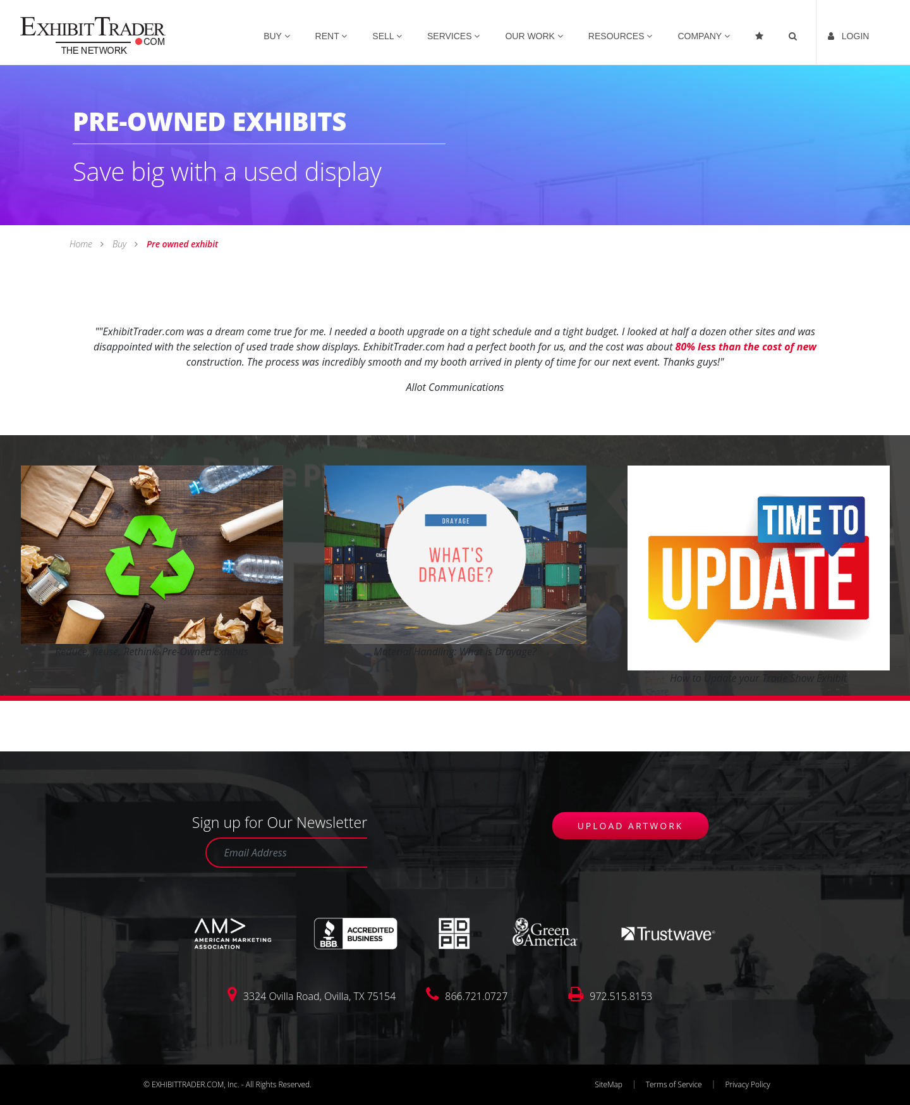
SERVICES (453, 36)
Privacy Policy (747, 1084)
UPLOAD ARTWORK (631, 826)
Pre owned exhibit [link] (181, 244)
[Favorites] (760, 32)
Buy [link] (119, 244)
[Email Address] (286, 852)
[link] (93, 34)
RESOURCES (620, 36)
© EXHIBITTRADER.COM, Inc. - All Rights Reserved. (227, 1084)
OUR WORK (533, 36)
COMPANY (703, 36)
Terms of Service (674, 1084)
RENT (331, 36)
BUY (276, 36)
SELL (387, 36)
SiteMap (608, 1084)
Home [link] (82, 244)
